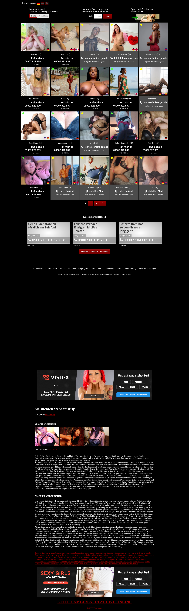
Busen (37, 553)
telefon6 (77, 559)
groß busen (141, 553)
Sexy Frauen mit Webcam (68, 564)
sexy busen (132, 553)
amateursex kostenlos (65, 559)
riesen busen (65, 553)
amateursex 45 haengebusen (96, 557)
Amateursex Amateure (116, 557)
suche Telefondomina (126, 559)
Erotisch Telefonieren (124, 562)
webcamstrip (50, 415)
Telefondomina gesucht (108, 559)
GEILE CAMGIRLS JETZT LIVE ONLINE (94, 602)
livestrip (58, 555)
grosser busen (106, 553)
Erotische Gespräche (107, 562)
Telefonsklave (140, 559)
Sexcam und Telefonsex (106, 564)
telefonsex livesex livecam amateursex (70, 557)
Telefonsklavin (40, 562)
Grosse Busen (95, 553)
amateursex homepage (133, 557)
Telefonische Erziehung (69, 562)
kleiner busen (45, 553)
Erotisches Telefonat (50, 564)
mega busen (55, 553)
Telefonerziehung (53, 562)
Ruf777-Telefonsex (94, 608)
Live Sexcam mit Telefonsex (127, 564)
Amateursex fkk (50, 559)
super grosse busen (47, 555)
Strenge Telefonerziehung (89, 562)
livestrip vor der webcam (71, 555)
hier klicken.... (53, 449)
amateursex (140, 555)
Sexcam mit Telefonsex (88, 564)
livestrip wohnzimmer (104, 555)
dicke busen (84, 553)
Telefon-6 (84, 559)
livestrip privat (119, 555)
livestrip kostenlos (88, 555)
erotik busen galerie (119, 553)
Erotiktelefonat (138, 562)
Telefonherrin (93, 559)
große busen (75, 553)
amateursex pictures (47, 557)
